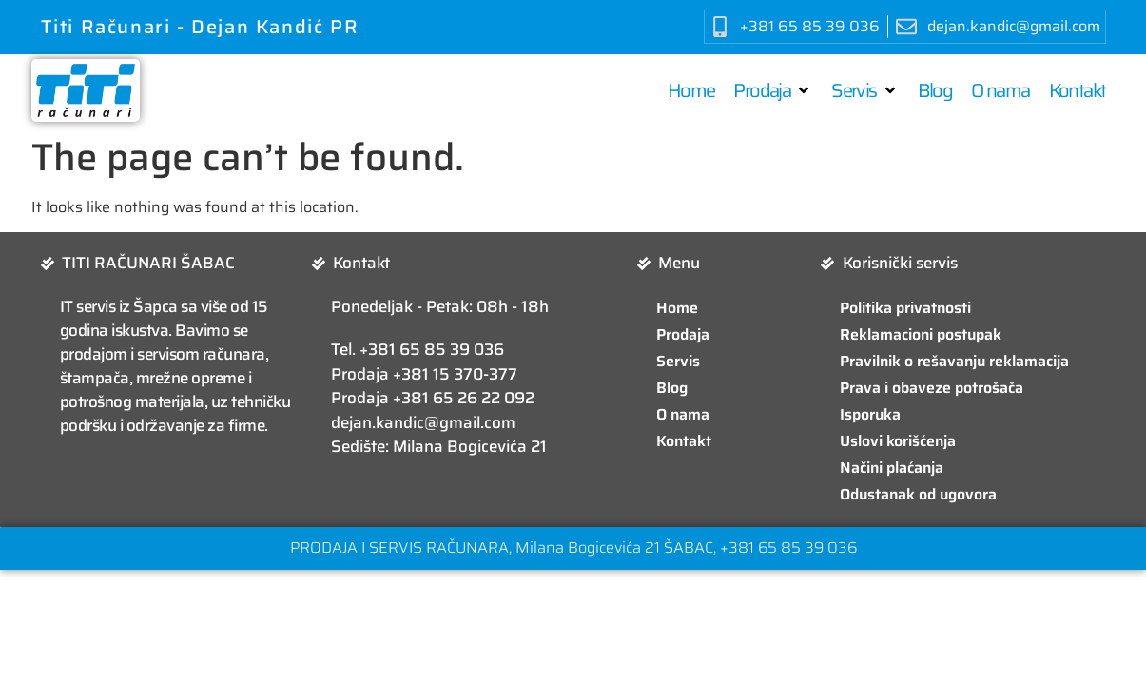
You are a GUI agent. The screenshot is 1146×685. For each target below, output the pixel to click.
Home (677, 308)
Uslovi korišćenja (898, 441)
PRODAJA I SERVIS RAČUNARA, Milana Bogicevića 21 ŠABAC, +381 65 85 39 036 (573, 547)
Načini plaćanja (891, 468)
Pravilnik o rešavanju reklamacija (954, 361)
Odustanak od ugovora (918, 494)
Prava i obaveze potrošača (931, 388)
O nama (682, 414)
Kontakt (683, 441)
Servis (678, 361)
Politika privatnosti (905, 308)
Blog (672, 388)
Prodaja (682, 334)
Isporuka (870, 414)
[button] (773, 90)
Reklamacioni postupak (920, 334)
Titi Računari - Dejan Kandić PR (200, 26)
